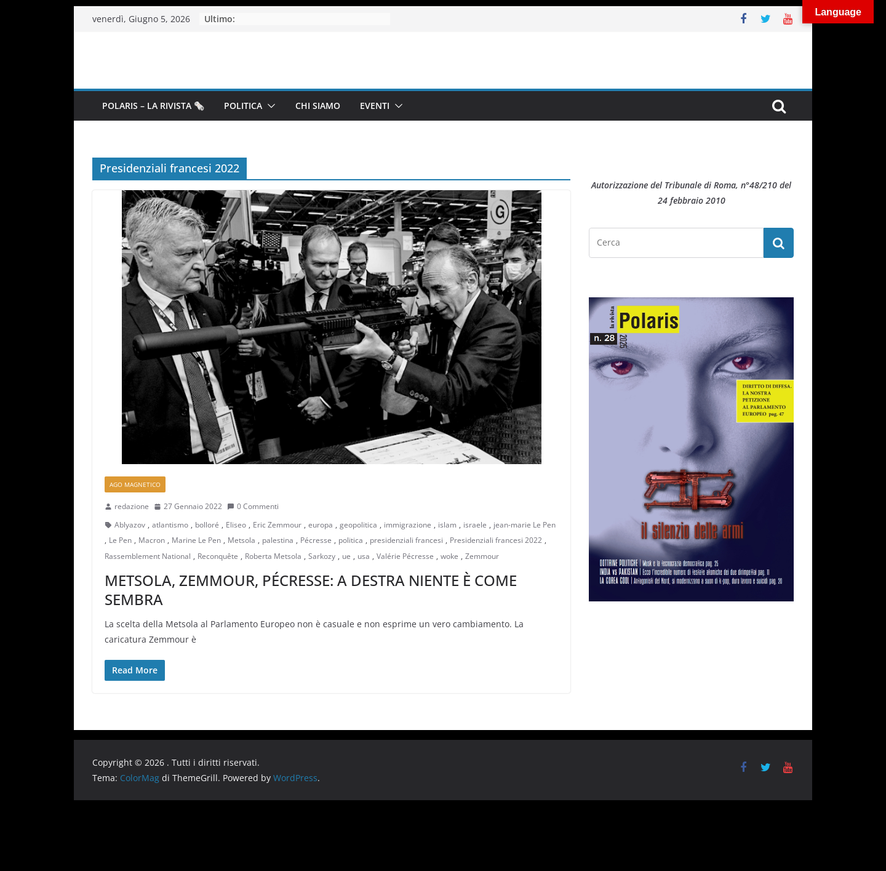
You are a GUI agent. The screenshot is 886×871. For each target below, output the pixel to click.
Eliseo (236, 525)
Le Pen (120, 540)
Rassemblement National (148, 556)
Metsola (241, 540)
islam (447, 525)
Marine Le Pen (196, 540)
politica (350, 540)
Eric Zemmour (277, 525)
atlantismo (170, 525)
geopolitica (358, 525)
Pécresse (316, 540)
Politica (243, 105)
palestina (277, 540)
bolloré (207, 525)
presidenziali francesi (406, 540)
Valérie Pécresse (405, 556)
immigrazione (407, 525)
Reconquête (218, 556)
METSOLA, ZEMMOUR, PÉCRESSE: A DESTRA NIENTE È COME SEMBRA (311, 589)
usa (363, 556)
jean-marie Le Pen (524, 525)
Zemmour (482, 556)
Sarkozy (321, 556)
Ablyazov (129, 525)
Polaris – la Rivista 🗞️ (153, 105)
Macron (151, 540)
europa (320, 525)
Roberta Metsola (273, 556)
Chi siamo (317, 105)
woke (449, 556)
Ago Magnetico (135, 484)
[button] (269, 105)
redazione (131, 506)
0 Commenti (253, 506)
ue (346, 556)
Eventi (374, 105)
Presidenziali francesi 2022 (496, 540)
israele (475, 525)
